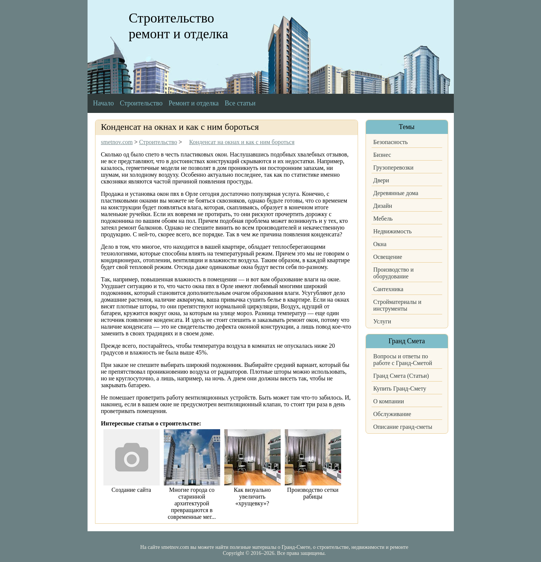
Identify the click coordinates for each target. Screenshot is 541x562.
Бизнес (382, 155)
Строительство (141, 103)
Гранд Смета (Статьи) (401, 376)
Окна (380, 244)
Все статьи (240, 103)
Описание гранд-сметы (402, 427)
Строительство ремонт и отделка (178, 26)
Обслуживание (392, 414)
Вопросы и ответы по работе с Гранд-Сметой (402, 359)
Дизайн (382, 206)
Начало (103, 103)
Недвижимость (392, 231)
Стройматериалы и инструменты (397, 305)
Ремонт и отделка (194, 103)
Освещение (387, 257)
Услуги (382, 321)
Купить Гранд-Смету (399, 388)
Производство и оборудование (393, 272)
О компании (388, 401)
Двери (381, 180)
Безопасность (390, 142)
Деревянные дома (396, 193)
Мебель (383, 218)
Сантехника (388, 289)
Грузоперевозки (393, 167)
